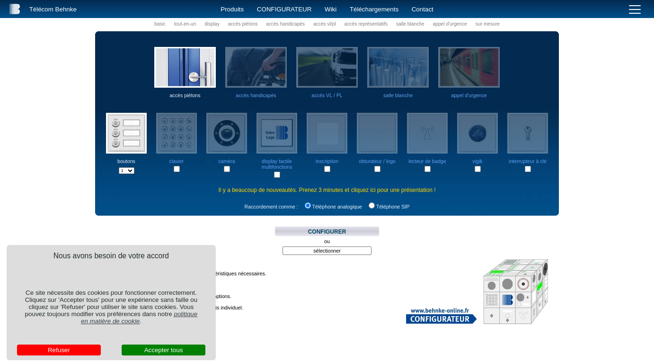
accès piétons (243, 24)
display (212, 24)
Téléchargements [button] (374, 9)
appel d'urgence (450, 24)
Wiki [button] (330, 9)
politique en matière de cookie (139, 317)
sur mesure (488, 24)
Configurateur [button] (284, 9)
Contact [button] (422, 9)
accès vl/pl (324, 24)
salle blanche (410, 24)
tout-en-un (185, 24)
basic (160, 24)
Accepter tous (163, 350)
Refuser (59, 350)
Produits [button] (232, 9)
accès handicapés (285, 24)
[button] (15, 9)
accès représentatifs (366, 24)
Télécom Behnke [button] (53, 9)
